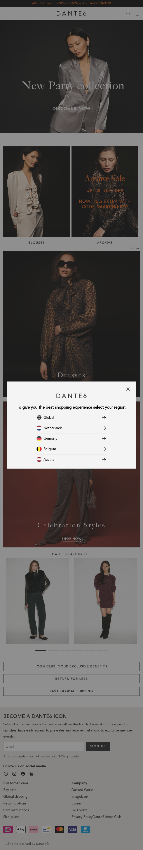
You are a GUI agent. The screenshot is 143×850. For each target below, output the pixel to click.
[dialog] (71, 425)
